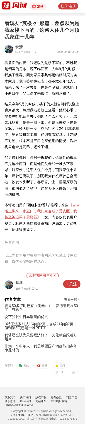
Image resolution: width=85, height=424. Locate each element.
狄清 (19, 47)
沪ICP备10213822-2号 (24, 415)
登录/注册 (68, 6)
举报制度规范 (59, 401)
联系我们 (10, 397)
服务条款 (56, 397)
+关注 (72, 284)
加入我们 (25, 401)
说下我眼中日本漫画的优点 (26, 317)
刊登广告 (71, 397)
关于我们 (25, 397)
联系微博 (10, 401)
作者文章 (13, 299)
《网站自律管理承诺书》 (19, 405)
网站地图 (40, 401)
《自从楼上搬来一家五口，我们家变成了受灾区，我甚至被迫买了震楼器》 (42, 211)
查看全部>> (72, 299)
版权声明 (40, 397)
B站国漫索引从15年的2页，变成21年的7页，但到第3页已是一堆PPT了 (41, 326)
